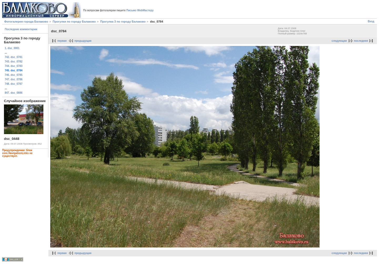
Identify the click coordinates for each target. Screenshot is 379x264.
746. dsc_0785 (13, 74)
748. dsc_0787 (13, 83)
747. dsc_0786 (13, 79)
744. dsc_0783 (13, 66)
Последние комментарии (21, 29)
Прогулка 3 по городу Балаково (122, 21)
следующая (339, 40)
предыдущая (83, 40)
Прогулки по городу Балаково (74, 21)
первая (62, 40)
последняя (361, 40)
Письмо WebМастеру (140, 10)
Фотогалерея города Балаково (26, 21)
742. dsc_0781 (13, 57)
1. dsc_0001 (12, 48)
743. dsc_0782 (13, 61)
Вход (371, 21)
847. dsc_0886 (13, 92)
